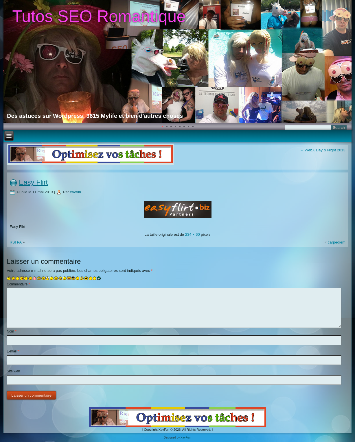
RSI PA (15, 242)
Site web (13, 371)
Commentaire (18, 284)
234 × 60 (192, 234)
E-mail (13, 351)
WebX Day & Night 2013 (322, 150)
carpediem (336, 242)
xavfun (75, 192)
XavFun (185, 437)
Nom (11, 331)
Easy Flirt (33, 182)
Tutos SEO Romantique (99, 16)
